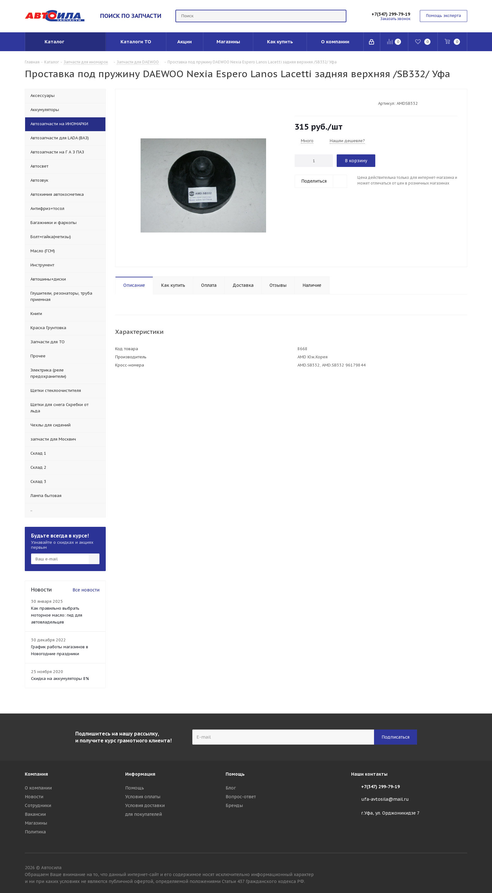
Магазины (36, 823)
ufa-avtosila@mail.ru (385, 799)
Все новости (85, 590)
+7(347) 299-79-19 (391, 14)
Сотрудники (38, 805)
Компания (36, 774)
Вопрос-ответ (241, 796)
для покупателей (143, 814)
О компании (38, 788)
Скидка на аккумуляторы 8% (60, 678)
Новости (34, 796)
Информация (140, 774)
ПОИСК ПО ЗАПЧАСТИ (130, 15)
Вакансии (35, 814)
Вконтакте (462, 868)
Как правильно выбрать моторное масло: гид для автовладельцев (56, 615)
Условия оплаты (142, 796)
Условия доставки (145, 805)
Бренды (234, 805)
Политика (35, 832)
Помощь (134, 788)
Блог (231, 788)
